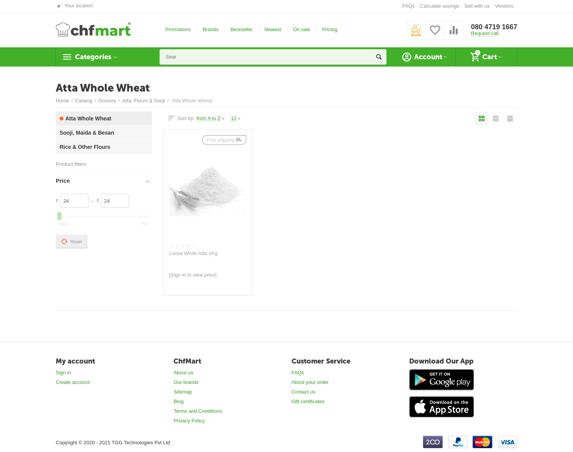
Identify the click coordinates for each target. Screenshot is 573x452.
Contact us (303, 392)
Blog (178, 401)
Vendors (504, 6)
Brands (210, 29)
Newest (273, 29)
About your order (310, 382)
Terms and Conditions (197, 411)
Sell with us (477, 6)
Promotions (178, 29)
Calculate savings (439, 6)
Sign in (63, 372)
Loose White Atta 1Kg (193, 253)
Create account (73, 382)
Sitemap (182, 392)
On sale (301, 29)
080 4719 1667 (494, 27)
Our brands (185, 382)
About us (183, 372)
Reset (72, 242)
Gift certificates (308, 401)
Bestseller (241, 29)
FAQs (408, 6)
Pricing (330, 29)
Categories (93, 57)
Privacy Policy (189, 421)
